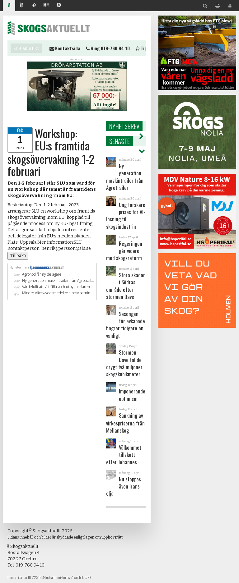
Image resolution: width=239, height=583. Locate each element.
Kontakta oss (26, 48)
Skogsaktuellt (48, 28)
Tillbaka (18, 255)
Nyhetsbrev (124, 126)
